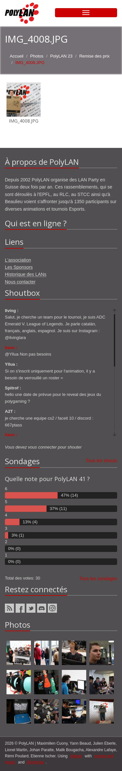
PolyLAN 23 (61, 56)
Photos (36, 56)
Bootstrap (35, 762)
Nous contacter (20, 281)
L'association (18, 260)
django (76, 756)
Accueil (16, 56)
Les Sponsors (19, 267)
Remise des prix (94, 56)
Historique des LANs (26, 274)
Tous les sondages (98, 578)
